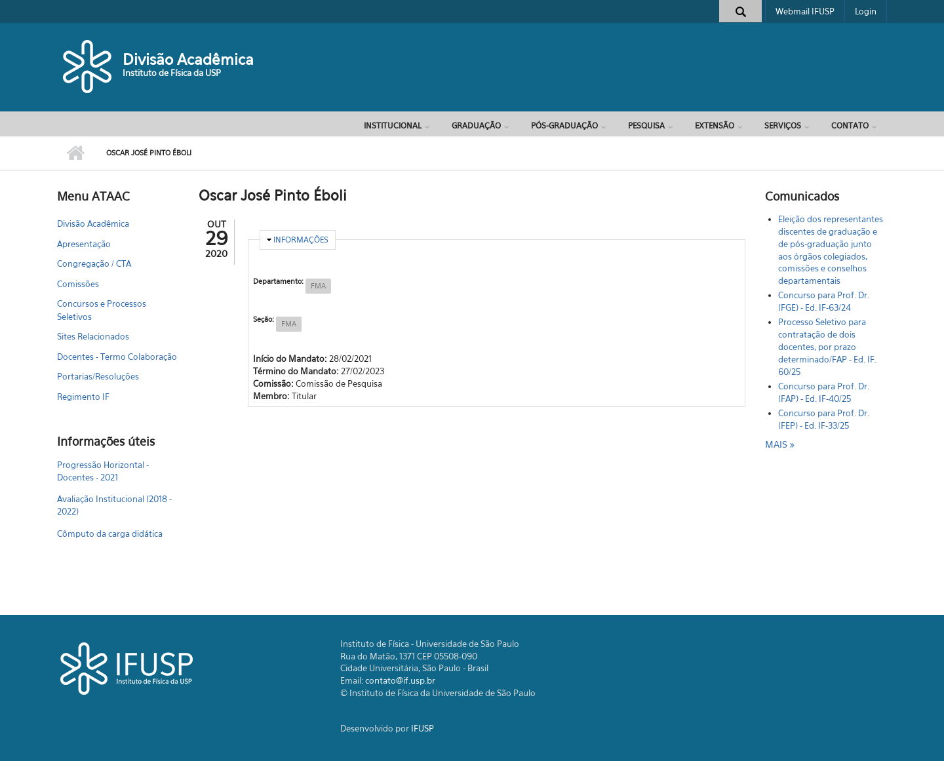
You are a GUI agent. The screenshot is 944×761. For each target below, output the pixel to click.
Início (75, 153)
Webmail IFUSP (805, 11)
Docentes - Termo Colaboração (117, 356)
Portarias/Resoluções (98, 376)
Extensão (714, 125)
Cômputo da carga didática (110, 533)
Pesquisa (646, 125)
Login (865, 11)
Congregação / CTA (94, 263)
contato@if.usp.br (400, 680)
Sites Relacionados (93, 336)
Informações (300, 239)
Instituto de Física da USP (172, 73)
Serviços (782, 125)
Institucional (393, 125)
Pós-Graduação (564, 125)
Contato (850, 125)
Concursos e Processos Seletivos (101, 310)
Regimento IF (83, 396)
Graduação (476, 125)
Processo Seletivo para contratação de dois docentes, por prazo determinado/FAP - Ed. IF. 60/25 (827, 346)
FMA (318, 285)
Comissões (78, 284)
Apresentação (84, 244)
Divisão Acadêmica (188, 59)
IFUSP (422, 728)
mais (777, 444)
